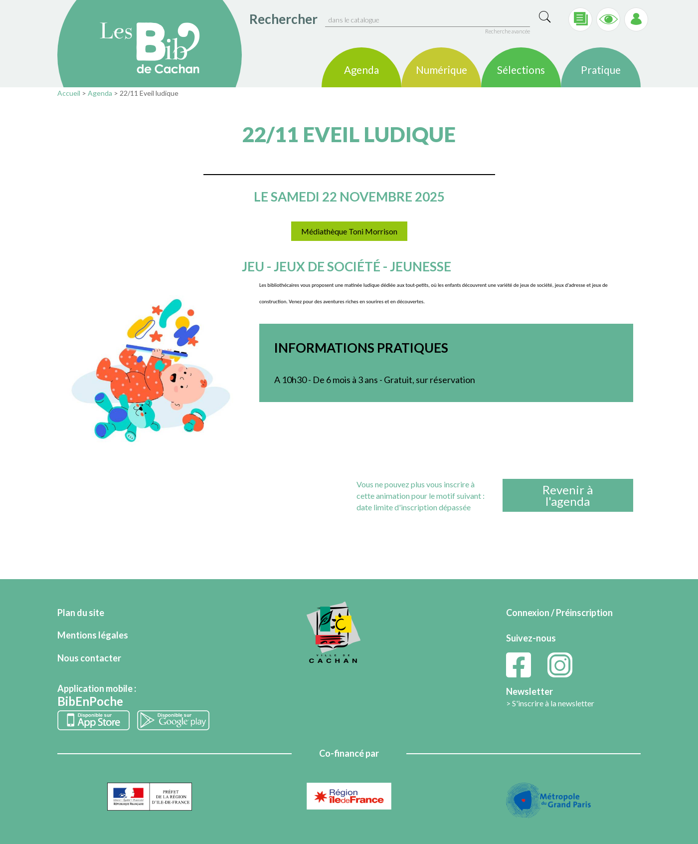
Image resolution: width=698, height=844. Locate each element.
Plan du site (80, 612)
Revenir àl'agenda (567, 495)
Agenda (361, 70)
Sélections (521, 70)
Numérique (441, 70)
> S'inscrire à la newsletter (550, 703)
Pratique (601, 70)
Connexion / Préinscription (559, 612)
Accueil (68, 93)
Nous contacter (89, 657)
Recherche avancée (507, 31)
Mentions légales (92, 635)
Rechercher (283, 19)
